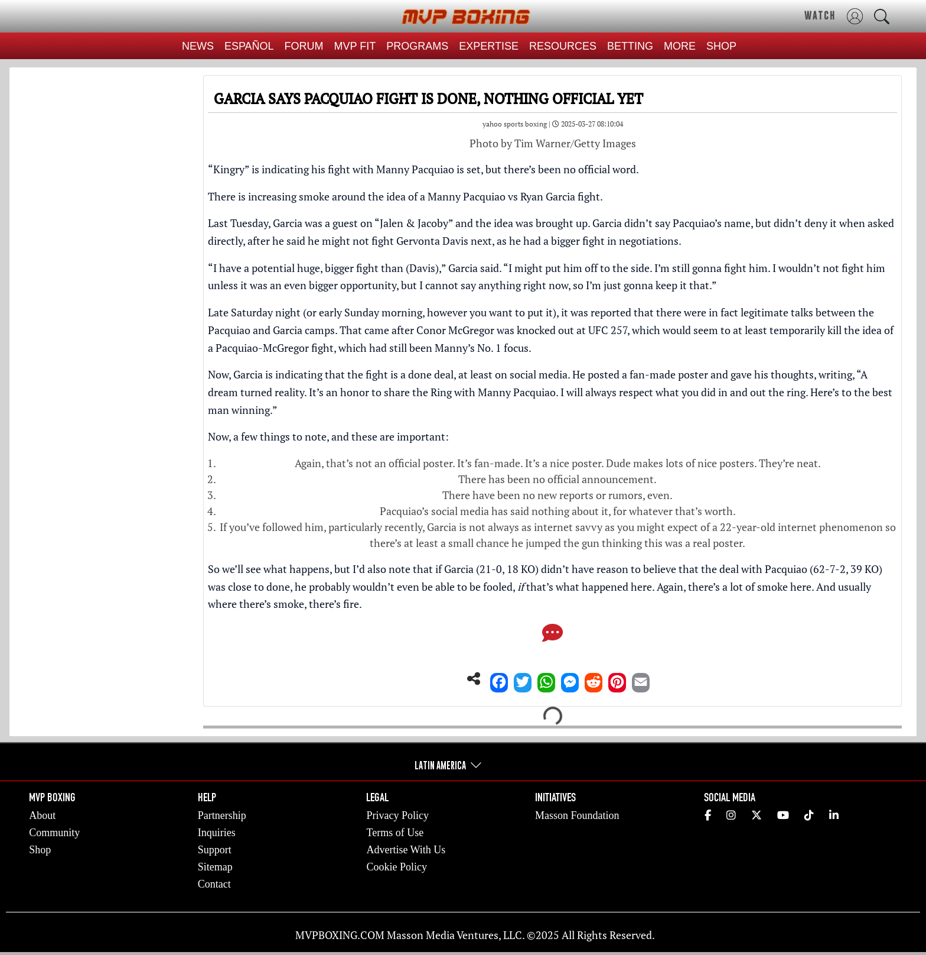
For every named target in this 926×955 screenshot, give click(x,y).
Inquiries (217, 833)
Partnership (222, 815)
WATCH (820, 15)
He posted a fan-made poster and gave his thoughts (693, 374)
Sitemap (215, 867)
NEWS (198, 46)
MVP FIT (355, 46)
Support (214, 850)
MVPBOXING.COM (339, 935)
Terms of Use (394, 833)
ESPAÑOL (249, 46)
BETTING (630, 46)
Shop (40, 850)
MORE (680, 46)
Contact (214, 884)
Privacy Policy (397, 815)
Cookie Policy (396, 867)
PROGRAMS (417, 46)
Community (54, 833)
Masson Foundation (577, 815)
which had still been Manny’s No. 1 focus (433, 348)
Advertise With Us (405, 850)
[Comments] (552, 636)
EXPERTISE (489, 46)
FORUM (304, 46)
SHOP (721, 46)
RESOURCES (562, 46)
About (42, 815)
